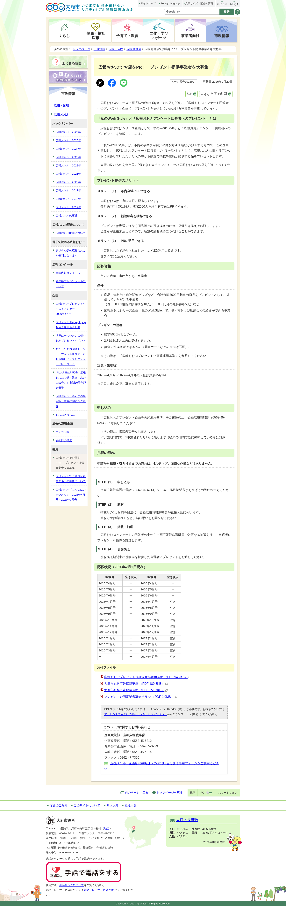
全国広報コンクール (68, 272)
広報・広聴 (116, 49)
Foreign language (170, 3)
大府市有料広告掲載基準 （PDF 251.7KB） (136, 690)
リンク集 (112, 805)
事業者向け (190, 36)
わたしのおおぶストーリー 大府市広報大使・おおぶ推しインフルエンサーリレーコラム (71, 356)
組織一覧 (130, 805)
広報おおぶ (133, 49)
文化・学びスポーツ (159, 35)
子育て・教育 (127, 36)
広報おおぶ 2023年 (68, 157)
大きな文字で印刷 (213, 94)
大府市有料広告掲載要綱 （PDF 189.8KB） (136, 683)
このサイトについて (87, 805)
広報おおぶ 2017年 (68, 207)
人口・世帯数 (187, 820)
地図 (107, 828)
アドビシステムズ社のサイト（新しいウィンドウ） (135, 714)
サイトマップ (148, 3)
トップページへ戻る (169, 792)
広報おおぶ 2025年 (68, 140)
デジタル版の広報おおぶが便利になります (71, 253)
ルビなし (234, 4)
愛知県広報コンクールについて (71, 284)
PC (202, 792)
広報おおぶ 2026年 (68, 132)
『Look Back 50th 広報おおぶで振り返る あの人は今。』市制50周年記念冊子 (71, 380)
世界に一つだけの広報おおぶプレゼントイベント (71, 338)
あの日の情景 (64, 440)
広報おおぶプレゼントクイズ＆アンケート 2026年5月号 (71, 308)
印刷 (189, 93)
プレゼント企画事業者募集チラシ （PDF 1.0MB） (140, 696)
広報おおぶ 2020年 (68, 182)
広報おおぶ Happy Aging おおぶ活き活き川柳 (71, 325)
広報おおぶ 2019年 (68, 190)
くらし (64, 36)
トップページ (81, 49)
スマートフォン (227, 792)
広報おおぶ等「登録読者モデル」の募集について (71, 479)
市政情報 (221, 36)
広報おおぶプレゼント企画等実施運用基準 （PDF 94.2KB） (147, 677)
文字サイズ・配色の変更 (199, 3)
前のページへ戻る (136, 792)
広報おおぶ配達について (71, 232)
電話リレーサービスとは (100, 889)
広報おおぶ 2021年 (68, 173)
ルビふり (222, 4)
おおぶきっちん (65, 414)
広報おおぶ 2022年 (68, 165)
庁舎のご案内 (58, 805)
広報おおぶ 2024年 (68, 148)
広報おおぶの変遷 (66, 215)
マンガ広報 (62, 432)
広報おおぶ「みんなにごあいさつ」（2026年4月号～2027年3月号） (71, 494)
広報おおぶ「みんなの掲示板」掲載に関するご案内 (71, 401)
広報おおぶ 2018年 (68, 198)
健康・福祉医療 (96, 35)
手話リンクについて (71, 885)
